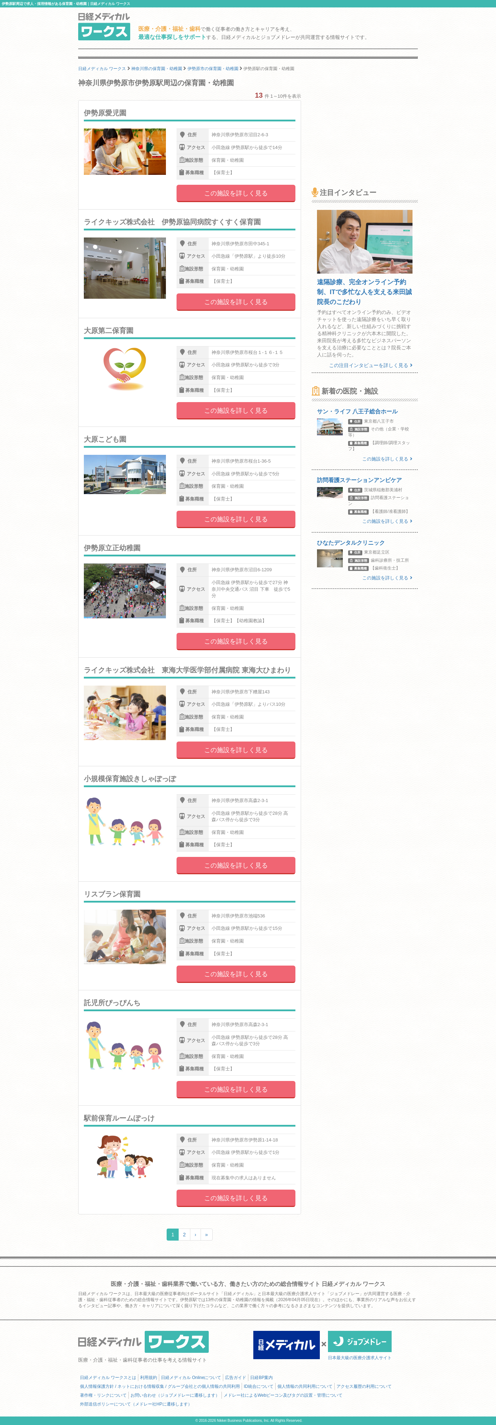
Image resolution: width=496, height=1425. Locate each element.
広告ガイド (235, 1377)
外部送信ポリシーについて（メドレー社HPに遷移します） (136, 1404)
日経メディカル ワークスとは (108, 1377)
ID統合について (258, 1386)
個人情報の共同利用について (305, 1386)
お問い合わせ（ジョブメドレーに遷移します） (175, 1395)
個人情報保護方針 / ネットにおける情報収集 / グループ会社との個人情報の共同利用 (160, 1386)
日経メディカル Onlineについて (191, 1377)
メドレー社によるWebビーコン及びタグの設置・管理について (283, 1395)
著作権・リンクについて (103, 1395)
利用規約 (148, 1377)
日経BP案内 (261, 1377)
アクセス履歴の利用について (364, 1386)
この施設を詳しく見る (236, 193)
